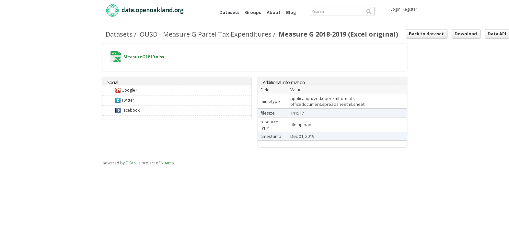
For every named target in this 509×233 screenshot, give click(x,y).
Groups (253, 12)
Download (466, 34)
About (274, 12)
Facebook (127, 110)
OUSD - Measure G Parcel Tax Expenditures (206, 34)
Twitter (124, 100)
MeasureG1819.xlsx (115, 58)
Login (395, 9)
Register (409, 9)
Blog (291, 12)
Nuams (167, 163)
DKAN (131, 163)
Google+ (126, 90)
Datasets (229, 12)
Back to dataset (426, 34)
